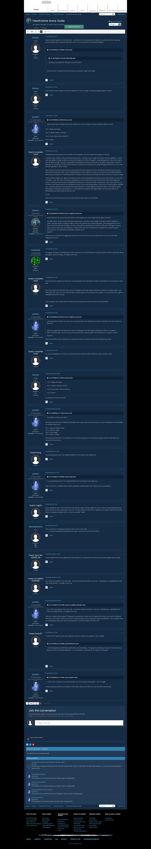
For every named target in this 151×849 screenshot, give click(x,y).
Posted (50, 36)
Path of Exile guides (31, 818)
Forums (35, 14)
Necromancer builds (79, 825)
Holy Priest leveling (37, 797)
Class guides (45, 818)
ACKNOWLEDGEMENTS (91, 839)
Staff (34, 764)
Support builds (93, 827)
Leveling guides (46, 827)
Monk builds (77, 823)
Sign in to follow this (116, 21)
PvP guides (45, 822)
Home (28, 14)
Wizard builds (77, 829)
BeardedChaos (35, 526)
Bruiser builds (93, 820)
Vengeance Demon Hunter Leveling (42, 790)
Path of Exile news (31, 822)
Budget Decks (61, 823)
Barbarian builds (78, 818)
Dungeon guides (109, 820)
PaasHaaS (35, 250)
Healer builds (93, 825)
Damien (37, 24)
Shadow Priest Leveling (38, 782)
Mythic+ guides (46, 820)
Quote (51, 80)
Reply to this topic (74, 27)
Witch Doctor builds (79, 827)
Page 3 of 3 (47, 31)
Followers (113, 24)
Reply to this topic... (43, 723)
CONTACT (37, 839)
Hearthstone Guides (63, 827)
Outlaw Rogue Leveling (38, 774)
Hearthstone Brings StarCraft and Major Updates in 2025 (48, 762)
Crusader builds (78, 820)
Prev (32, 31)
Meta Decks (61, 821)
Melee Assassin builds (95, 823)
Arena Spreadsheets (63, 825)
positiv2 (35, 117)
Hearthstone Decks (63, 819)
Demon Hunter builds (79, 822)
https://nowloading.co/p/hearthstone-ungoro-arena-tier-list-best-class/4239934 (74, 531)
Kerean (35, 37)
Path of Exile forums (31, 825)
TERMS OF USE (75, 839)
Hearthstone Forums (45, 14)
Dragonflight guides (47, 823)
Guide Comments (59, 14)
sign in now (64, 714)
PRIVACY (64, 839)
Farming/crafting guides (80, 831)
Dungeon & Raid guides (48, 825)
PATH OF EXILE (31, 814)
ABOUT (28, 839)
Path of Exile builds (31, 820)
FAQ (56, 839)
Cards (59, 830)
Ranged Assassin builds (95, 822)
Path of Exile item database (33, 823)
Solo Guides (61, 829)
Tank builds (92, 818)
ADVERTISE (48, 839)
